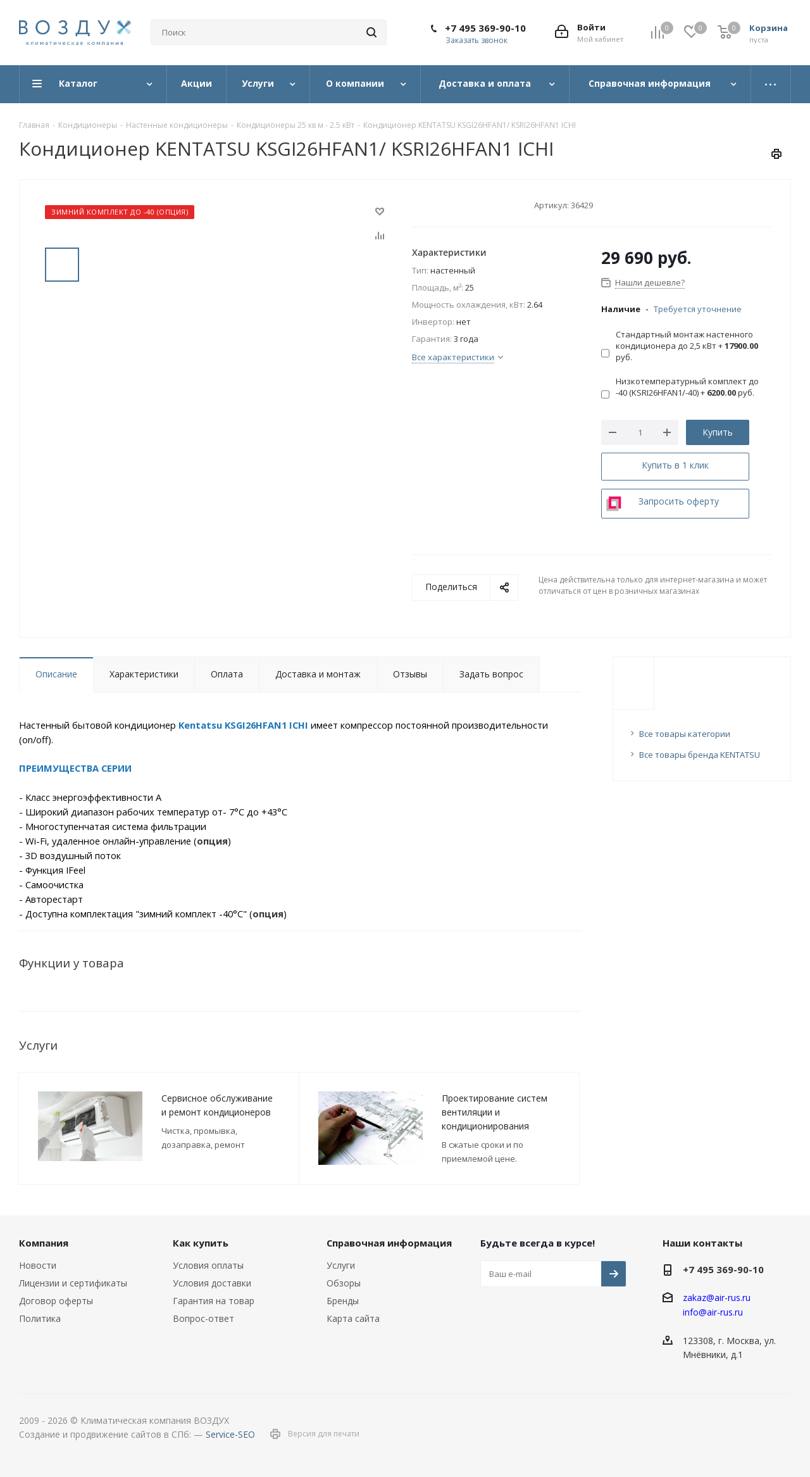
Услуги (341, 1265)
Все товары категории (684, 733)
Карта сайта (353, 1318)
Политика (40, 1318)
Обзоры (344, 1283)
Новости (37, 1265)
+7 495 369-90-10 (485, 28)
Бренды (343, 1301)
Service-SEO (230, 1434)
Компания (43, 1242)
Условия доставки (212, 1283)
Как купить (200, 1242)
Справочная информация (389, 1242)
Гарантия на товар (213, 1301)
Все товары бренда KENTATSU (699, 754)
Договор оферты (56, 1301)
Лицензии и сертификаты (73, 1283)
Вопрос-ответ (203, 1318)
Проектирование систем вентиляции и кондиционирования (494, 1112)
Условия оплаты (208, 1265)
